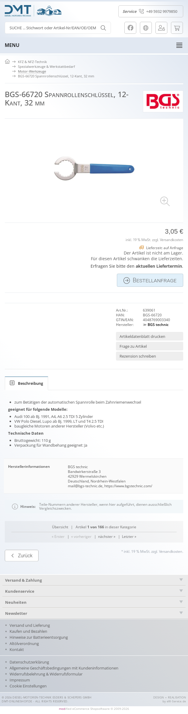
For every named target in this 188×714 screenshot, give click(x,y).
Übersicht (60, 555)
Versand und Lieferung (30, 625)
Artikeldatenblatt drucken (142, 336)
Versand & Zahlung (23, 580)
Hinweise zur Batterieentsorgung (39, 637)
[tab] (26, 383)
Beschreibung (26, 383)
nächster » (106, 565)
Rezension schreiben (138, 356)
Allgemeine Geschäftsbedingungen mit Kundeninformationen (64, 668)
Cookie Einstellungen (28, 686)
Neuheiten (16, 602)
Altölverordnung (24, 643)
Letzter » (129, 565)
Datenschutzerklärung (29, 662)
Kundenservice (19, 591)
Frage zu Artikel (133, 346)
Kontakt (17, 649)
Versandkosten (171, 240)
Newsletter (16, 613)
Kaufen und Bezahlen (28, 631)
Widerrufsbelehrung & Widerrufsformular (46, 674)
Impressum (20, 680)
